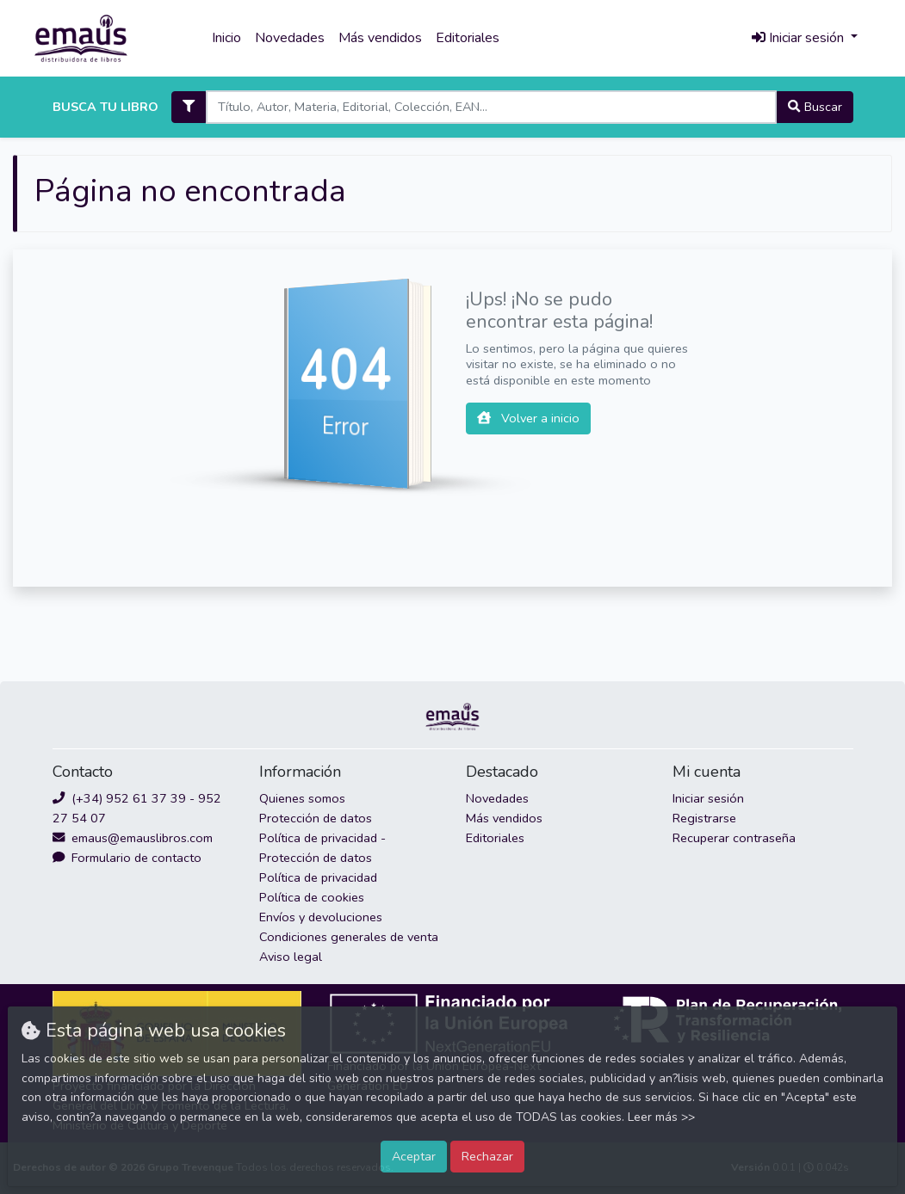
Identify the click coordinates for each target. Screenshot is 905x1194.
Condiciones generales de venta (348, 936)
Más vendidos (380, 37)
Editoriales (467, 37)
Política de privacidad (318, 877)
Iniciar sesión (708, 798)
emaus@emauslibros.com (133, 837)
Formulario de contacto (127, 857)
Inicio (226, 37)
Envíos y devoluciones (320, 917)
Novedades (290, 37)
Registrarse (704, 818)
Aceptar (414, 1156)
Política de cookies (311, 897)
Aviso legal (290, 956)
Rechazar (487, 1156)
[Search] (491, 107)
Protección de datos (315, 818)
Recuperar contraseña (734, 837)
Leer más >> (661, 1117)
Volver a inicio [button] (528, 418)
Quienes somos (302, 798)
